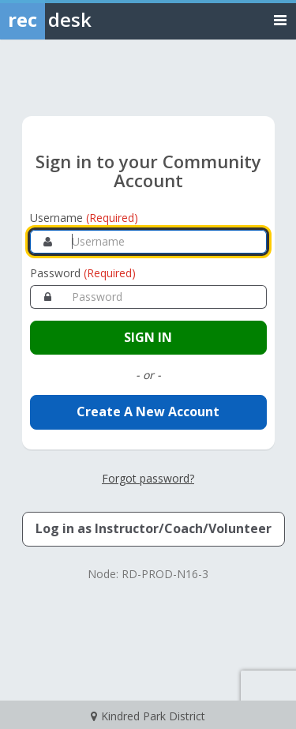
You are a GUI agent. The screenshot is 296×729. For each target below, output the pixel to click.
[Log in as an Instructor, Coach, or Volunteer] (153, 529)
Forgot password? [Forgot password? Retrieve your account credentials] (148, 478)
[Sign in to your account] (148, 338)
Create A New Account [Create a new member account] (148, 411)
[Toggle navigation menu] (280, 19)
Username (84, 217)
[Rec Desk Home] (87, 19)
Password (83, 272)
